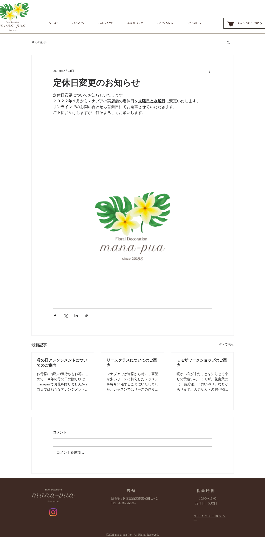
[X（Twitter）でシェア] (66, 316)
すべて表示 (226, 344)
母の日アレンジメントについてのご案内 (62, 363)
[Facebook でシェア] (55, 316)
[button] (228, 42)
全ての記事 (38, 42)
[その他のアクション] (209, 70)
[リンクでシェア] (87, 316)
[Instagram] (53, 512)
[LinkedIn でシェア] (76, 316)
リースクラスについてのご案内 (132, 363)
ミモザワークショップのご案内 (202, 363)
